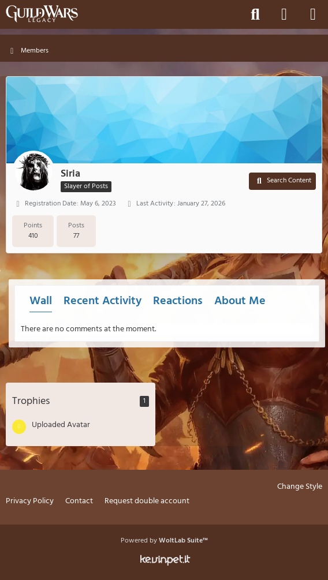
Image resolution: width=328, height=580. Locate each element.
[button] (282, 181)
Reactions (178, 301)
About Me (240, 301)
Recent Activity (102, 301)
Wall (40, 301)
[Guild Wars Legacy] (41, 13)
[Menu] (313, 14)
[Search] (255, 14)
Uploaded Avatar (61, 425)
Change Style (299, 487)
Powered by (164, 541)
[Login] (284, 14)
